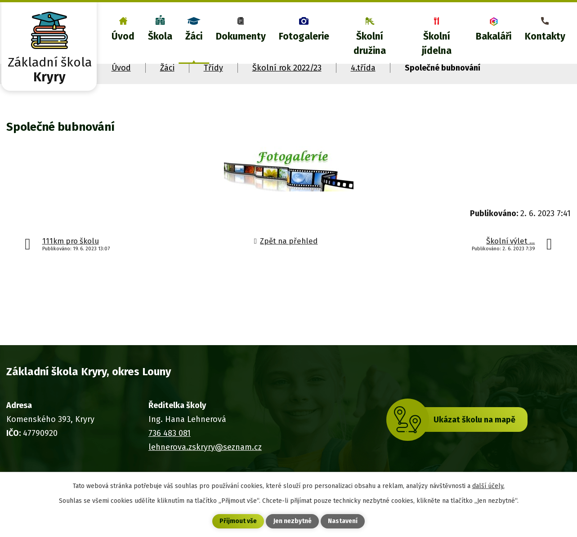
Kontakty (545, 36)
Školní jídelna (437, 44)
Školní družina (369, 44)
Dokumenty (241, 36)
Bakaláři (493, 36)
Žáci (193, 36)
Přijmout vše (238, 521)
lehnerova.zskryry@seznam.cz (205, 447)
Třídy (213, 68)
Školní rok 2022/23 (287, 68)
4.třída (363, 68)
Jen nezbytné (292, 521)
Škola (160, 36)
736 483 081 (169, 433)
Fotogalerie (304, 36)
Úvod (123, 36)
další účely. (488, 485)
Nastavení (343, 521)
